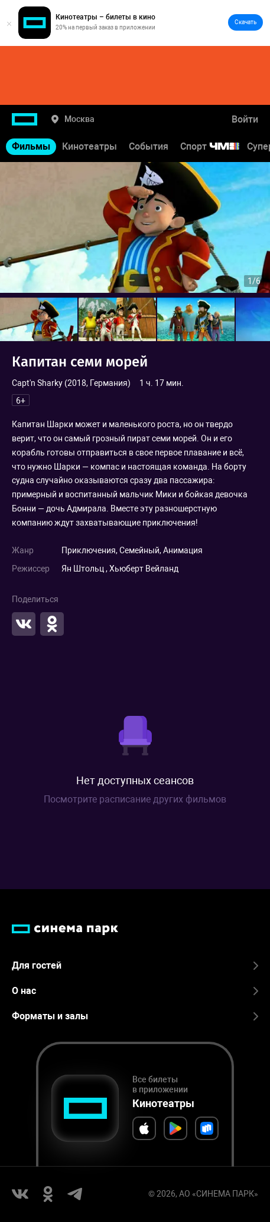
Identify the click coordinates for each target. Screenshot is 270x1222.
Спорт (217, 146)
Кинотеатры (89, 146)
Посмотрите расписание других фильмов (135, 799)
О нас (135, 990)
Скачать (245, 22)
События (148, 146)
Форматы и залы (135, 1016)
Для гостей (135, 965)
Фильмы (31, 146)
